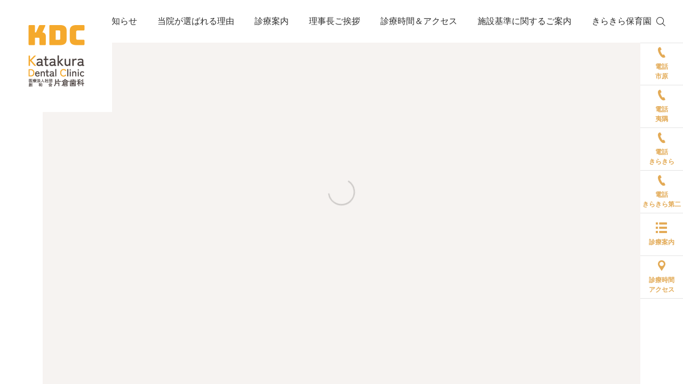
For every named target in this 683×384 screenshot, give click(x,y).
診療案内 (272, 21)
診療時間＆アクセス (418, 21)
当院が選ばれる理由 (195, 21)
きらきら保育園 (622, 21)
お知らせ (120, 21)
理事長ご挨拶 (334, 21)
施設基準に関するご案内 (524, 21)
